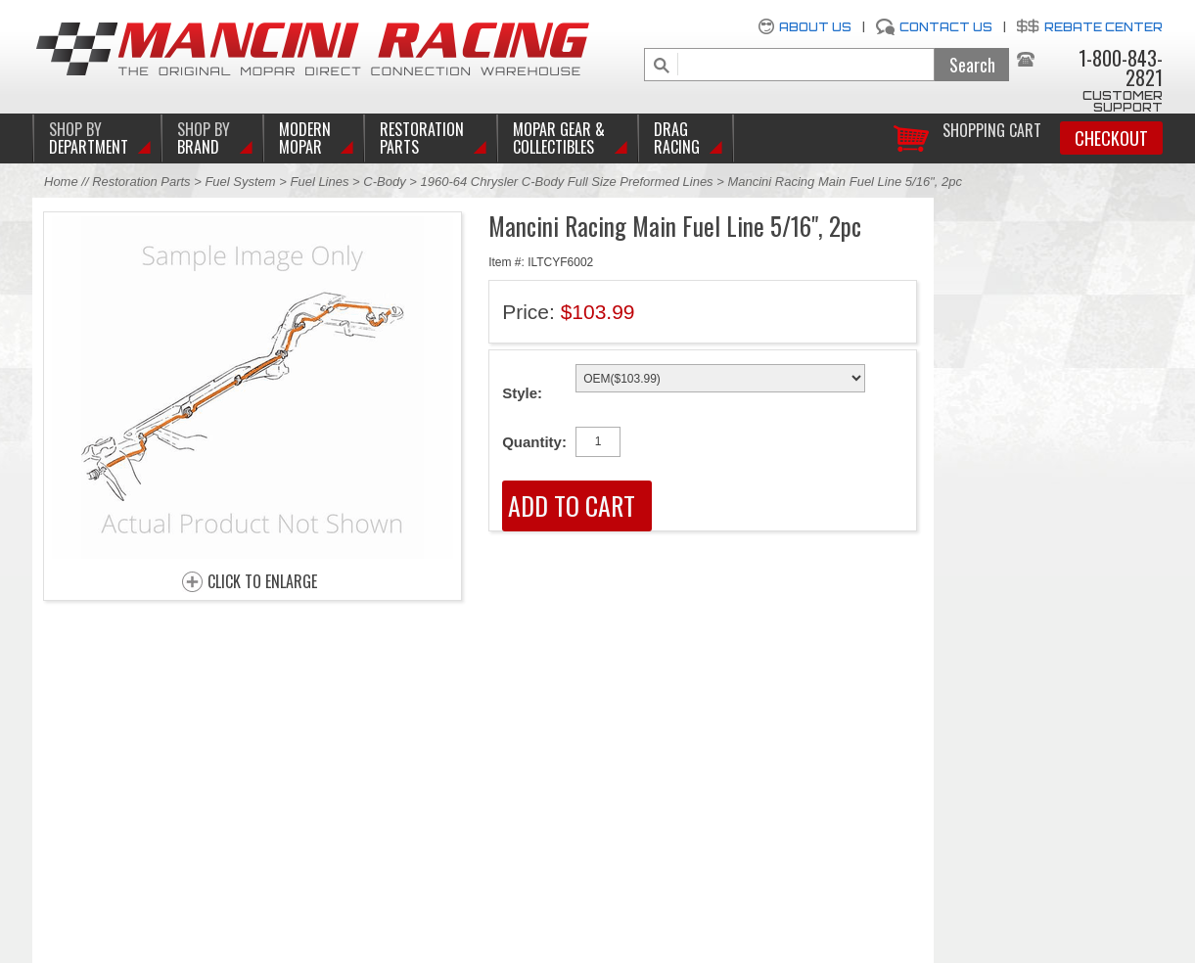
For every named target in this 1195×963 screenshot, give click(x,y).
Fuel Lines (319, 181)
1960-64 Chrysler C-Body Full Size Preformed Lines (566, 181)
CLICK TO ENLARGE (262, 582)
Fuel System (240, 181)
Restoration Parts (422, 138)
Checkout (1111, 138)
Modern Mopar (305, 138)
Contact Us (945, 27)
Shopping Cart (991, 128)
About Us (815, 27)
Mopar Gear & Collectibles (559, 138)
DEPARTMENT (88, 138)
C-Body (384, 181)
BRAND (203, 138)
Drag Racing (677, 138)
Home (61, 181)
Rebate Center (1103, 27)
